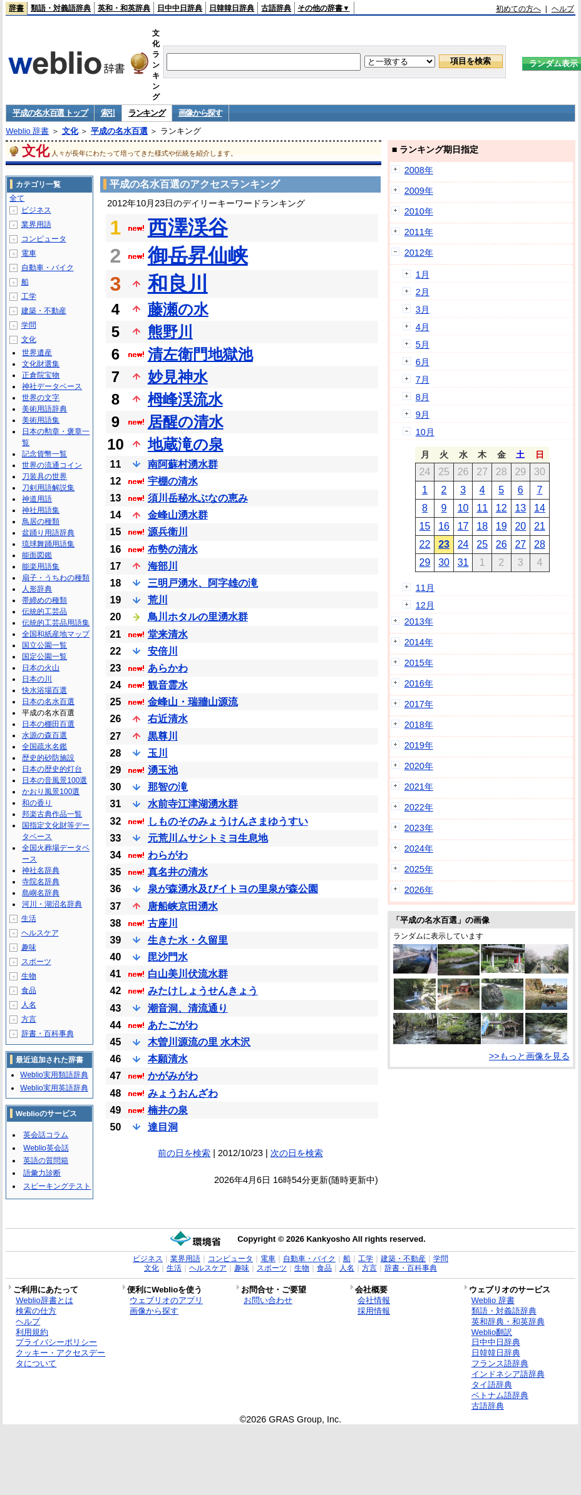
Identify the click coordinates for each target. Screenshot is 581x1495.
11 (482, 508)
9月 (422, 415)
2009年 (418, 191)
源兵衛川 (168, 531)
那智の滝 (168, 787)
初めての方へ (518, 8)
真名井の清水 (178, 872)
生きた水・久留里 (188, 940)
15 (425, 526)
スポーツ (36, 961)
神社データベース (52, 386)
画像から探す (200, 113)
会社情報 (373, 1300)
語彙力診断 (42, 1173)
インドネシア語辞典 (508, 1374)
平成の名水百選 (119, 131)
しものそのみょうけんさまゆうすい (228, 821)
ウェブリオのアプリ (166, 1300)
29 (425, 562)
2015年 (418, 663)
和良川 (178, 284)
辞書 (16, 8)
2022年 (418, 807)
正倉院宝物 (40, 375)
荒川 (158, 600)
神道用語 (37, 499)
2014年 (418, 642)
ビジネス (36, 210)
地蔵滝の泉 (186, 444)
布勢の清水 (173, 549)
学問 (28, 325)
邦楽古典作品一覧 (52, 814)
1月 (422, 274)
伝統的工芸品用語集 (56, 622)
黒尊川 (163, 736)
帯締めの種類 (44, 600)
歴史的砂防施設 (48, 757)
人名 (28, 1004)
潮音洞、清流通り (188, 1008)
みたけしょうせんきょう (203, 990)
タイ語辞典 (491, 1384)
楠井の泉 (168, 1110)
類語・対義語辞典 (61, 8)
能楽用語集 (40, 566)
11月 (425, 588)
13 (520, 508)
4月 (422, 327)
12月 (425, 605)
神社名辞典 (40, 870)
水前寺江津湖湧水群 (193, 803)
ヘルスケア (40, 933)
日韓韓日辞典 (231, 8)
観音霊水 (168, 685)
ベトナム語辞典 (499, 1395)
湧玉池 (163, 770)
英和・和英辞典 (124, 8)
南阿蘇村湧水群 (183, 464)
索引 (108, 113)
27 (520, 544)
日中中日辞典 (179, 8)
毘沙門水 (168, 957)
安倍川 (163, 651)
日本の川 (37, 679)
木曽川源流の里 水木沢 (199, 1042)
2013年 (418, 622)
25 (482, 544)
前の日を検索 (184, 1153)
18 (482, 526)
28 (539, 544)
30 (444, 562)
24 (463, 544)
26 (501, 544)
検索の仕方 (36, 1311)
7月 (422, 380)
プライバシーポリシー (56, 1342)
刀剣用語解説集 (48, 487)
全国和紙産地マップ (56, 634)
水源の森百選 (44, 735)
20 (520, 526)
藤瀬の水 (178, 309)
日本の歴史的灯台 (52, 769)
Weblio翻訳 (491, 1332)
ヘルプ (563, 8)
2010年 (418, 211)
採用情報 (373, 1311)
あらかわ (168, 668)
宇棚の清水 (173, 481)
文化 (70, 131)
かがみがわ (173, 1075)
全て (16, 198)
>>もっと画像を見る (529, 1056)
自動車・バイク (47, 267)
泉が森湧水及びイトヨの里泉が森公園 (233, 888)
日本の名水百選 (48, 701)
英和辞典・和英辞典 (508, 1321)
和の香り (37, 802)
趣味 (28, 947)
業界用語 (36, 224)
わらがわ (168, 855)
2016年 (418, 683)
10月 (425, 432)
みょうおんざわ (183, 1093)
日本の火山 (40, 667)
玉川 (158, 753)
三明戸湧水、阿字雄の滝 (203, 583)
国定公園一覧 (44, 656)
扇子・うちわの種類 (56, 577)
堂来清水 (168, 634)
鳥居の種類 (40, 521)
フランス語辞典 (499, 1363)
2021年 (418, 787)
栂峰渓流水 (185, 399)
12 (501, 508)
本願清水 (168, 1059)
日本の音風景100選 (54, 780)
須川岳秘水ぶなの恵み (198, 498)
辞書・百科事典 (47, 1033)
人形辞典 (37, 589)
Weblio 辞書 (27, 131)
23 (444, 544)
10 (463, 508)
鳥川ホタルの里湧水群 (198, 617)
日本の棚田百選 (48, 724)
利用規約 (32, 1332)
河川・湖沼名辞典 (52, 904)
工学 (28, 296)
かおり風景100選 (51, 791)
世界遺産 (37, 352)
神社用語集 (40, 510)
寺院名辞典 (40, 881)
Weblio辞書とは (44, 1300)
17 (463, 526)
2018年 (418, 725)
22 (425, 544)
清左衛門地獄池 (200, 354)
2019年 (418, 745)
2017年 (418, 704)
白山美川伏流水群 (188, 974)
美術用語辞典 (44, 409)
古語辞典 (276, 8)
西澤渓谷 (188, 227)
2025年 (418, 869)
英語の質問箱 (45, 1160)
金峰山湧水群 (178, 515)
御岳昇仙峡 (198, 255)
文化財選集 (40, 364)
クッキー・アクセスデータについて (60, 1358)
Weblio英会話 (45, 1148)
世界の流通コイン (52, 465)
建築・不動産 (43, 310)
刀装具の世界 (44, 476)
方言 (28, 1019)
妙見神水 (178, 376)
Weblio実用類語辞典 (54, 1074)
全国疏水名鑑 (44, 746)
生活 (28, 918)
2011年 (418, 232)
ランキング (146, 113)
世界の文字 (40, 397)
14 (539, 508)
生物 (28, 976)
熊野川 (170, 331)
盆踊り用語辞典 (48, 532)
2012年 (418, 253)
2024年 (418, 848)
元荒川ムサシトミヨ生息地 (208, 838)
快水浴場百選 (44, 690)
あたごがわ (173, 1025)
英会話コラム (45, 1134)
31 (463, 562)
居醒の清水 (186, 421)
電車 (28, 253)
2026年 (418, 890)
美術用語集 (40, 420)
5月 (422, 345)
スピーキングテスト (57, 1186)
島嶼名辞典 (40, 892)
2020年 (418, 766)
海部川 (163, 566)
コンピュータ (43, 238)
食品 (28, 990)
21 (539, 526)
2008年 (418, 170)
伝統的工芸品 (44, 611)
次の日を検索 (296, 1153)
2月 (422, 292)
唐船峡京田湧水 (183, 906)
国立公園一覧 (44, 645)
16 (444, 526)
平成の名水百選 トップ (50, 113)
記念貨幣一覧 (44, 454)
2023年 (418, 828)
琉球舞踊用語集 (48, 544)
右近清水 (168, 718)
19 (501, 526)
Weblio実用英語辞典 (54, 1088)
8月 (422, 397)
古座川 (163, 923)
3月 (422, 310)
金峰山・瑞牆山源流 (193, 702)
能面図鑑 (37, 555)
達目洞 (163, 1127)
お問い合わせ (268, 1300)
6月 (422, 362)
